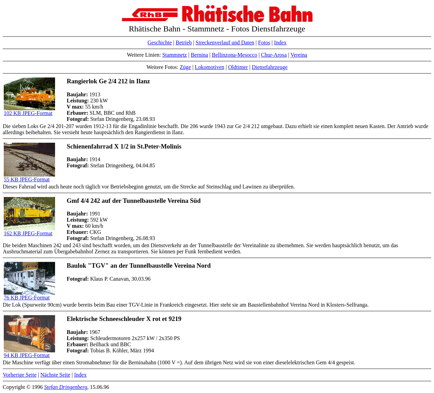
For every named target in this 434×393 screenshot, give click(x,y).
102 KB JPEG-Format (29, 111)
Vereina (298, 55)
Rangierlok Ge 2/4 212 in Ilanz (108, 81)
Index (280, 42)
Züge (185, 67)
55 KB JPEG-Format (29, 177)
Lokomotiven (209, 67)
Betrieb (184, 42)
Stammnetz (174, 55)
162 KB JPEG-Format (29, 231)
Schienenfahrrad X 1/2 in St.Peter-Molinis (124, 146)
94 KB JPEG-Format (29, 353)
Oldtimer (238, 67)
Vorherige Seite (20, 375)
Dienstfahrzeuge (270, 67)
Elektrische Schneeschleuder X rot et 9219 (124, 318)
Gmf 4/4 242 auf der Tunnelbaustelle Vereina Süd (134, 200)
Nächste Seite (55, 375)
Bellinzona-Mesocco (234, 55)
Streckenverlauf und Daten (225, 42)
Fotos (264, 42)
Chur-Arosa (274, 55)
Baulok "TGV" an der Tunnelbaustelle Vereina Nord (139, 265)
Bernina (199, 55)
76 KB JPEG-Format (29, 295)
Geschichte (159, 42)
